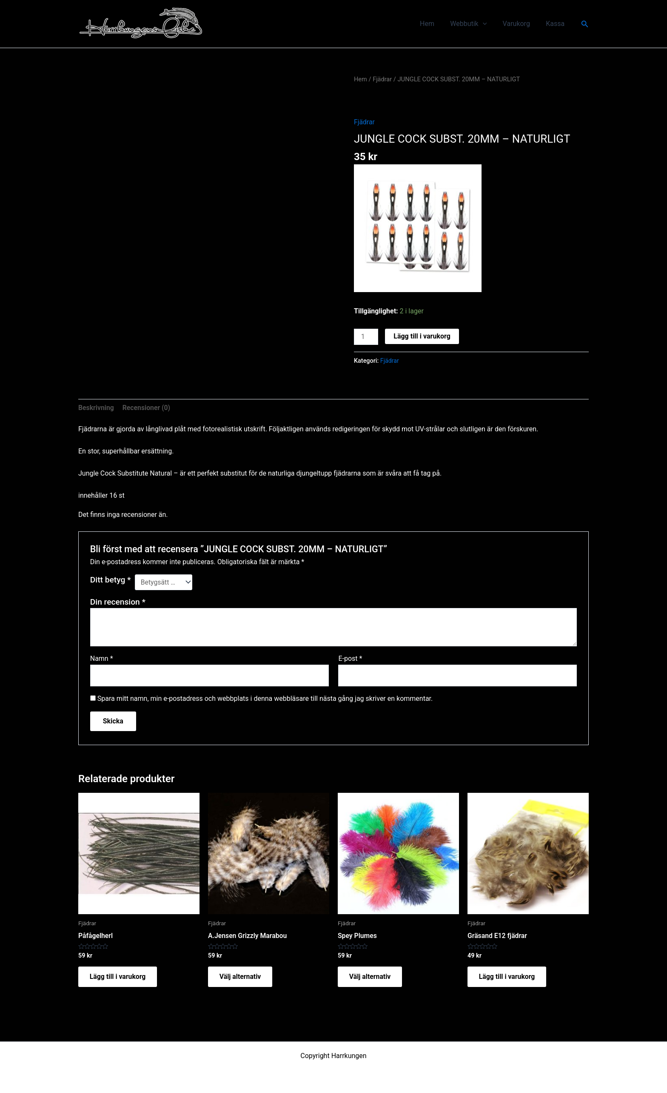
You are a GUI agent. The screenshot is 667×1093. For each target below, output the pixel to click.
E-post (350, 658)
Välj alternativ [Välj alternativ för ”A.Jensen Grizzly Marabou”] (242, 978)
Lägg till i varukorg (422, 336)
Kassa (556, 24)
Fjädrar (383, 79)
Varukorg (519, 24)
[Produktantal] (366, 337)
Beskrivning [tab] (96, 407)
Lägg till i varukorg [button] (119, 978)
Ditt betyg (110, 579)
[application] (488, 24)
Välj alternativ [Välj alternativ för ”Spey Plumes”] (372, 978)
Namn (101, 658)
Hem (435, 24)
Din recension (117, 601)
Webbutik (474, 24)
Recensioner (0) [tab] (147, 407)
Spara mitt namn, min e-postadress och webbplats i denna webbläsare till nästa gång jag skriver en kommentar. (265, 699)
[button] (585, 24)
